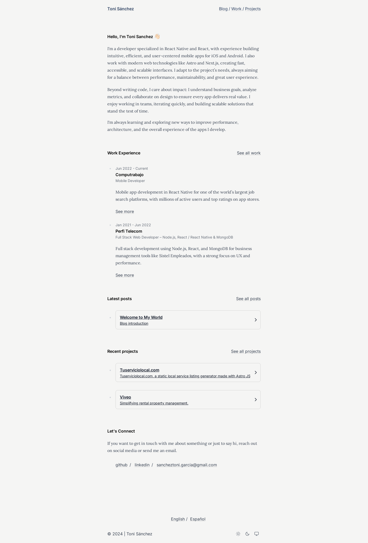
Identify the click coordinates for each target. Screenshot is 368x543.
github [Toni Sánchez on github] (122, 464)
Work (236, 8)
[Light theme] (238, 534)
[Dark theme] (247, 534)
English (178, 519)
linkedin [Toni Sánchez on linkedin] (142, 464)
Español (197, 519)
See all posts (248, 298)
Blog (223, 8)
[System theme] (256, 534)
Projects (253, 8)
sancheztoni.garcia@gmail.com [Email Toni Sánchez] (187, 464)
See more (125, 211)
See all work (249, 152)
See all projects (246, 351)
